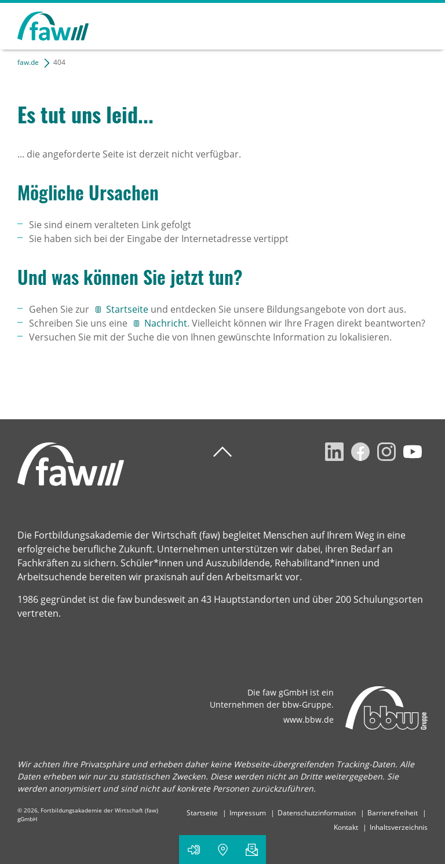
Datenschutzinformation (317, 813)
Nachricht (165, 323)
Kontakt (346, 827)
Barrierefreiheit (392, 813)
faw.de (28, 62)
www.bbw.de (308, 719)
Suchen (378, 24)
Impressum (247, 813)
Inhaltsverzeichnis (399, 827)
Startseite (128, 309)
